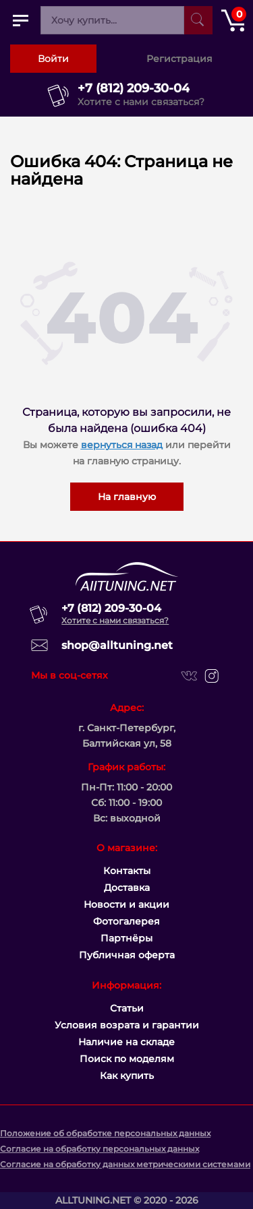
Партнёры (126, 938)
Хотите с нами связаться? (141, 101)
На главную (127, 497)
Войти (53, 59)
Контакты (126, 871)
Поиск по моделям (127, 1059)
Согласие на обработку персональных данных (99, 1149)
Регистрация (179, 59)
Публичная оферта (127, 955)
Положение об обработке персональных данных (105, 1133)
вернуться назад (122, 445)
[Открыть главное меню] (20, 20)
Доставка (127, 887)
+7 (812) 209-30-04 (134, 88)
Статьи (127, 1008)
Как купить (127, 1076)
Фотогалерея (126, 921)
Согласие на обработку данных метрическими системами (125, 1164)
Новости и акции (126, 904)
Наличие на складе (126, 1042)
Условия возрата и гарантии (127, 1025)
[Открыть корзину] (233, 20)
